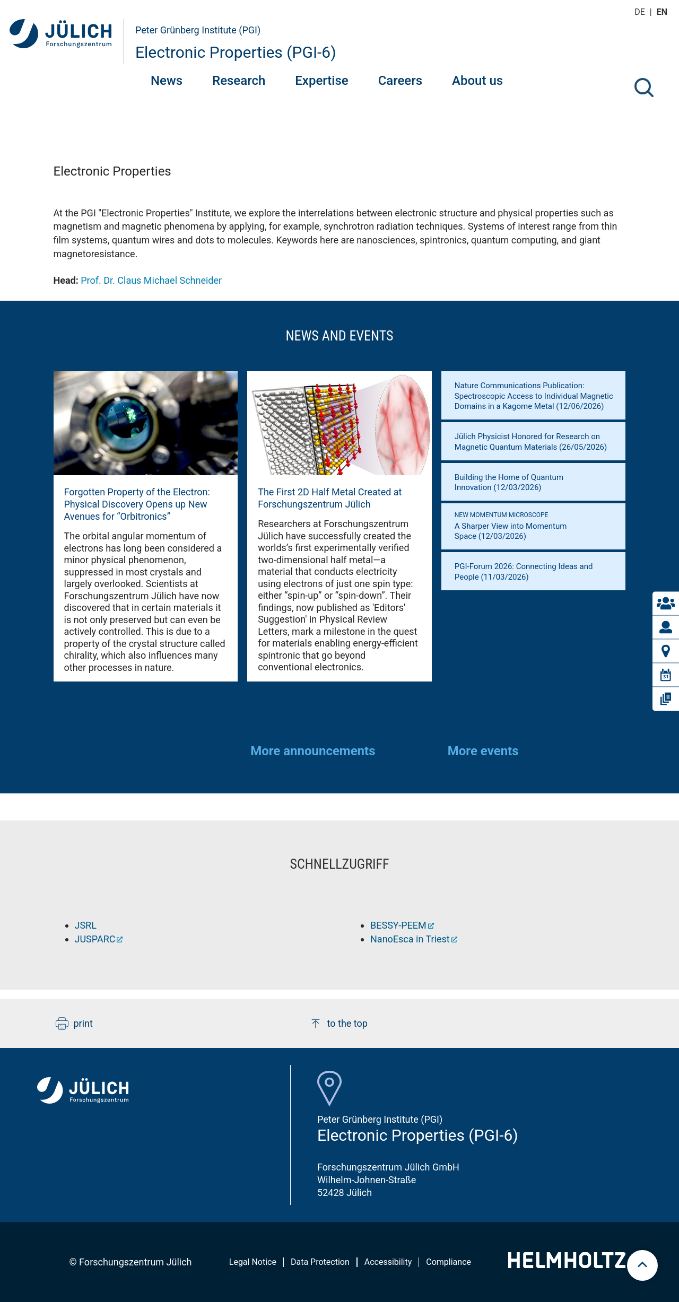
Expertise (321, 80)
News (166, 80)
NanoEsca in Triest (410, 939)
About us (477, 80)
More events (483, 751)
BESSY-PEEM (398, 925)
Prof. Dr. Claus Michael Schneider (151, 280)
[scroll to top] (642, 1265)
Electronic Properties (112, 171)
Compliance (448, 1262)
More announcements (312, 751)
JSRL (86, 925)
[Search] (644, 87)
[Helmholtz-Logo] (566, 1264)
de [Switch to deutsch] (640, 12)
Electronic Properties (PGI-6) (235, 52)
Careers (400, 80)
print (74, 1023)
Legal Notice (252, 1262)
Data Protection (320, 1262)
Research (238, 80)
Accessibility (388, 1262)
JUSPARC (95, 939)
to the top (338, 1023)
